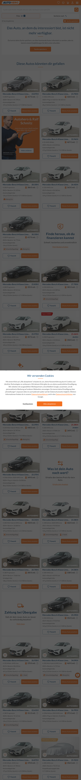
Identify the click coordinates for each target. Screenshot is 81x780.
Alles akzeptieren (49, 404)
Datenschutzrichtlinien (64, 394)
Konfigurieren (28, 404)
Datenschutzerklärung (39, 394)
